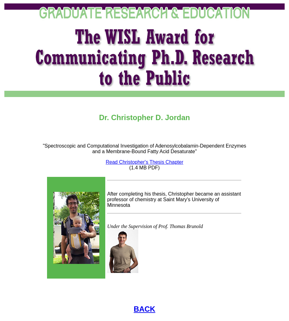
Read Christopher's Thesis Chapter (144, 162)
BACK (144, 309)
